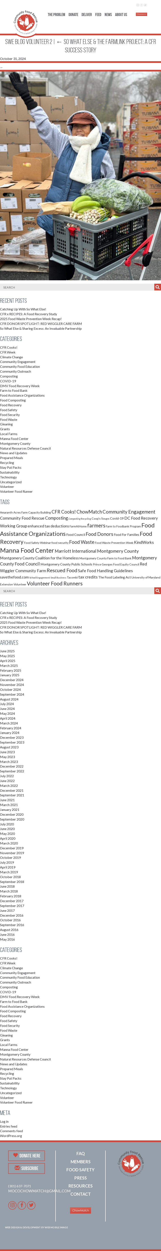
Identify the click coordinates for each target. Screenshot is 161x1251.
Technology (8, 477)
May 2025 (7, 656)
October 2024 (10, 689)
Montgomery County (15, 443)
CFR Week (8, 352)
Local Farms (8, 434)
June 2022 (7, 781)
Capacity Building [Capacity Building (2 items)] (39, 512)
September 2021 (12, 795)
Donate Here (26, 1155)
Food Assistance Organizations (22, 395)
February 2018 (10, 896)
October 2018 (10, 877)
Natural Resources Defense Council (25, 448)
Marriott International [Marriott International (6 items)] (75, 550)
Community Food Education (20, 366)
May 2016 (7, 939)
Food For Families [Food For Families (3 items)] (126, 534)
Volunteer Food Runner (16, 491)
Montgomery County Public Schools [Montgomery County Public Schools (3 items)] (66, 564)
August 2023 (9, 747)
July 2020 (7, 824)
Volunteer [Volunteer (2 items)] (20, 584)
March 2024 (9, 723)
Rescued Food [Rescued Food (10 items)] (62, 570)
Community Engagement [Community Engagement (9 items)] (129, 512)
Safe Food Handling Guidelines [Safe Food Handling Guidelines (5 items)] (105, 570)
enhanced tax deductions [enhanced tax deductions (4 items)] (48, 526)
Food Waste (8, 419)
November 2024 (12, 685)
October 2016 (10, 920)
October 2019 (10, 857)
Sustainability (9, 472)
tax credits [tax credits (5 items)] (88, 577)
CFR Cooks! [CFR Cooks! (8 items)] (64, 512)
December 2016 (11, 915)
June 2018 (7, 886)
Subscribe (26, 1168)
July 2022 (7, 776)
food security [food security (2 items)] (60, 542)
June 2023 (7, 752)
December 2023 (11, 737)
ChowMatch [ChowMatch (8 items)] (89, 512)
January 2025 (9, 675)
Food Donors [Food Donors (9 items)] (99, 534)
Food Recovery (11, 405)
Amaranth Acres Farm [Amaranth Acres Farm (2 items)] (14, 512)
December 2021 (11, 790)
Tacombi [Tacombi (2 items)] (72, 577)
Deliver (87, 14)
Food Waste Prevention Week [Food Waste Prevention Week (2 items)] (114, 542)
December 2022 (11, 766)
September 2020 (12, 819)
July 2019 (7, 862)
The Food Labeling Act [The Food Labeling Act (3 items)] (114, 577)
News (108, 14)
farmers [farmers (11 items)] (96, 525)
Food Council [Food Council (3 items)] (75, 534)
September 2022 (12, 771)
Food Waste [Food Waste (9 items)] (81, 542)
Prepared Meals (11, 458)
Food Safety (8, 410)
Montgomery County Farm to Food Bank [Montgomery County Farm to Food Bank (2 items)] (105, 558)
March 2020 (9, 843)
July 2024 (7, 704)
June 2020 (7, 829)
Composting (9, 376)
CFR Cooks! (8, 347)
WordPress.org (11, 1136)
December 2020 (11, 814)
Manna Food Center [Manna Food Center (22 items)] (27, 550)
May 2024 (7, 713)
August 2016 (9, 930)
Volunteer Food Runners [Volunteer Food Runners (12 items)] (55, 583)
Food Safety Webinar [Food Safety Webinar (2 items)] (37, 542)
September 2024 (12, 694)
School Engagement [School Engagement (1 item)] (39, 577)
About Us (121, 14)
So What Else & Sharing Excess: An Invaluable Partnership (41, 328)
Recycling (7, 463)
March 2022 (9, 786)
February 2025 (10, 670)
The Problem (56, 14)
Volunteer (7, 486)
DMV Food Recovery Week (20, 386)
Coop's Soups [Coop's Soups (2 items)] (100, 518)
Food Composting (13, 400)
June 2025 (7, 651)
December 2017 (11, 901)
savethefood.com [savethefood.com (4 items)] (14, 577)
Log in (4, 1121)
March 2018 (9, 891)
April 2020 (7, 838)
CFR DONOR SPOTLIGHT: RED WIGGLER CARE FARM (41, 324)
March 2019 (9, 872)
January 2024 (9, 733)
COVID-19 (8, 381)
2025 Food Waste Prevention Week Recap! (31, 319)
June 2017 (7, 910)
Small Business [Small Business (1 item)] (58, 577)
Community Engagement (17, 362)
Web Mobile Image (56, 1227)
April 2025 (7, 661)
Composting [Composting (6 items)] (56, 517)
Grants (5, 429)
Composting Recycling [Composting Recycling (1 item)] (80, 518)
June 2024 (7, 709)
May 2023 (7, 757)
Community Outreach (15, 371)
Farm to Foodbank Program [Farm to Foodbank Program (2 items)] (123, 526)
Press (80, 1177)
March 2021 (9, 805)
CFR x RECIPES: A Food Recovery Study (28, 314)
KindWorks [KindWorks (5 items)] (144, 542)
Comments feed (11, 1131)
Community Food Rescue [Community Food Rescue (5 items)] (22, 518)
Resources (80, 1185)
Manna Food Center (14, 439)
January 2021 (9, 809)
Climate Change (11, 357)
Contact (80, 1194)
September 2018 (12, 882)
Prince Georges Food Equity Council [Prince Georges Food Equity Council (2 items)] (116, 564)
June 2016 (7, 934)
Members (81, 1161)
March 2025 (9, 665)
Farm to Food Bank (13, 390)
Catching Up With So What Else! (23, 309)
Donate (73, 14)
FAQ (81, 1153)
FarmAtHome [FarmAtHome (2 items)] (78, 526)
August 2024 (9, 699)
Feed (98, 14)
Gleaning (6, 424)
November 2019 (12, 853)
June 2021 (7, 800)
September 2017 (12, 906)
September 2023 (12, 742)
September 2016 (12, 925)
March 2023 (9, 762)
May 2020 (7, 833)
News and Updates (13, 453)
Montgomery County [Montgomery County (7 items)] (118, 551)
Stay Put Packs (10, 467)
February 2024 (10, 728)
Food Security (10, 415)
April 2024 (7, 718)
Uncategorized (11, 482)
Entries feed (8, 1126)
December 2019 (11, 848)
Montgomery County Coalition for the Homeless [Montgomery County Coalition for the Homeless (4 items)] (39, 558)
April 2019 (7, 867)
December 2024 (11, 680)
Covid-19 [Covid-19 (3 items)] (117, 518)
